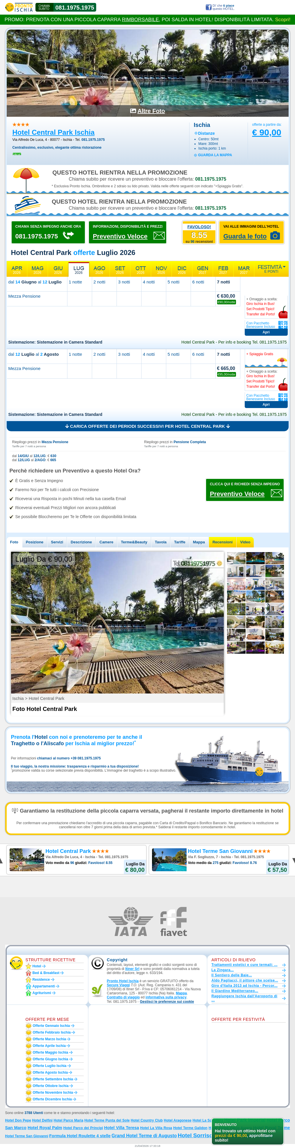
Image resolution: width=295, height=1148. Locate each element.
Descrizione (81, 542)
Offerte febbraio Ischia (52, 1032)
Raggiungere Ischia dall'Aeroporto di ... (245, 998)
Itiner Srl (132, 969)
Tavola (161, 542)
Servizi (57, 542)
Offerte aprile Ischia (49, 1046)
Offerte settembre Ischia (53, 1079)
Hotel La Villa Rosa (156, 1128)
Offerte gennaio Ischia (51, 1026)
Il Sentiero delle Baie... (232, 975)
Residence (41, 980)
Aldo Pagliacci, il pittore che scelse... (245, 980)
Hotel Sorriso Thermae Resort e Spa (225, 1135)
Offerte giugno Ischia (50, 1059)
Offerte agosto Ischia (50, 1072)
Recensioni (222, 542)
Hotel (37, 966)
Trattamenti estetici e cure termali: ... (245, 965)
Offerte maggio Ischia (50, 1052)
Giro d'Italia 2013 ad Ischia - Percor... (245, 986)
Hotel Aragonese (178, 1120)
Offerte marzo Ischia (49, 1039)
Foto (14, 542)
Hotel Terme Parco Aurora (230, 1128)
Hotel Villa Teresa (121, 1127)
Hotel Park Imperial (245, 1120)
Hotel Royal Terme (271, 1127)
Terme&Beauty (134, 542)
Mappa (199, 542)
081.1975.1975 (75, 7)
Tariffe (179, 542)
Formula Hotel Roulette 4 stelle (79, 1135)
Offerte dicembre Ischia (52, 1099)
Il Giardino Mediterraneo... (235, 991)
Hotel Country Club (147, 1120)
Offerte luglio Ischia (50, 1066)
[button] (167, 1001)
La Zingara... (223, 970)
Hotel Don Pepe (18, 1120)
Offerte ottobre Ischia (51, 1086)
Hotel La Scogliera (207, 1120)
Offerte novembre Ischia (53, 1092)
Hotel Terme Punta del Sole (107, 1120)
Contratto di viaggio (123, 997)
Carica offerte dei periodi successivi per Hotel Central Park (147, 426)
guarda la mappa (215, 155)
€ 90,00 (266, 132)
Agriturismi (42, 993)
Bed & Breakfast (46, 973)
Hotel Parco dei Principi (83, 1128)
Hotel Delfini (42, 1120)
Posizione (35, 542)
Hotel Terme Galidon (190, 1128)
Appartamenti (44, 986)
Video (245, 542)
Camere (106, 542)
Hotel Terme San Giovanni (26, 1136)
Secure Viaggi (118, 985)
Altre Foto (151, 111)
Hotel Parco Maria (68, 1120)
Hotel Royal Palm (45, 1127)
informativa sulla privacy (166, 997)
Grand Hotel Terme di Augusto (144, 1135)
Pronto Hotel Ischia (123, 981)
